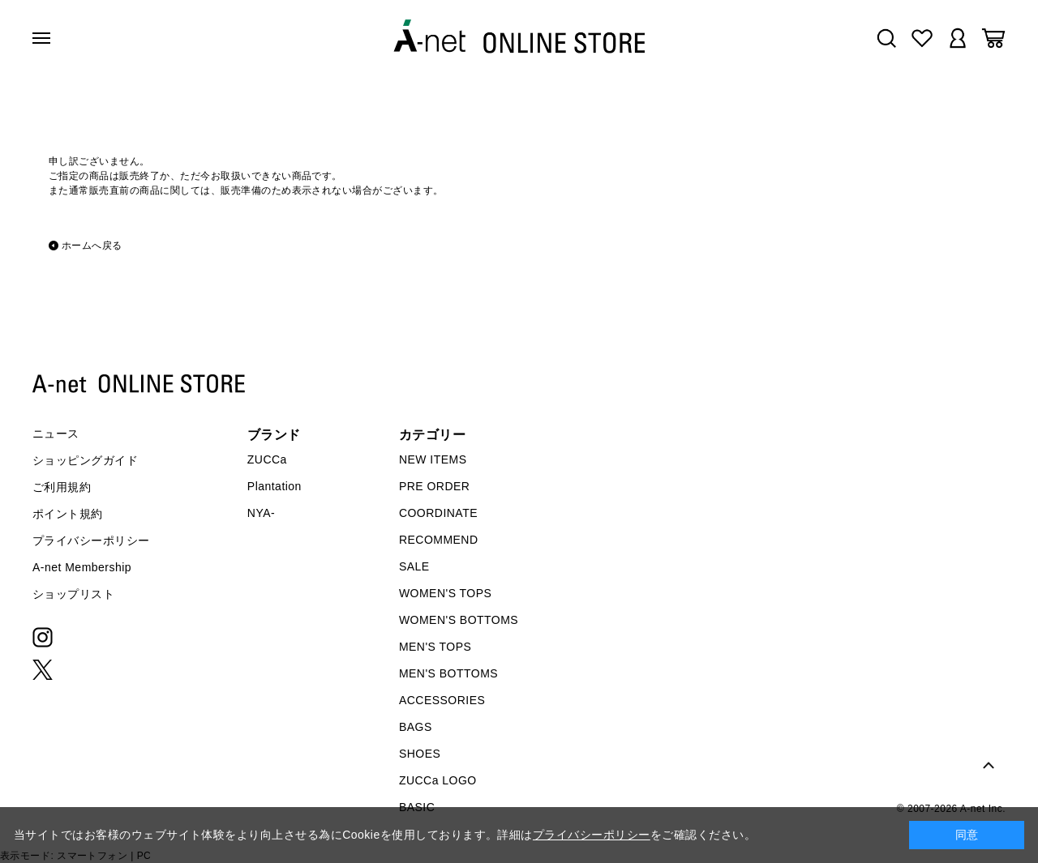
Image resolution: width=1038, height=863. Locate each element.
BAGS (415, 726)
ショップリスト (73, 593)
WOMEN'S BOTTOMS (458, 619)
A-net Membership (81, 567)
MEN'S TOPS (435, 646)
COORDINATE (438, 512)
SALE (414, 566)
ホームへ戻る (92, 245)
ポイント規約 (67, 513)
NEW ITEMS (433, 459)
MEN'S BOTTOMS (448, 673)
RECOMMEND (438, 539)
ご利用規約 (61, 487)
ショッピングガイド (85, 460)
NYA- (261, 512)
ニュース (55, 433)
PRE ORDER (434, 486)
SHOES (419, 753)
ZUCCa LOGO (438, 780)
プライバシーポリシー (91, 540)
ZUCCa (267, 459)
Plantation (274, 486)
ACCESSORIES (442, 700)
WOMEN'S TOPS (445, 593)
